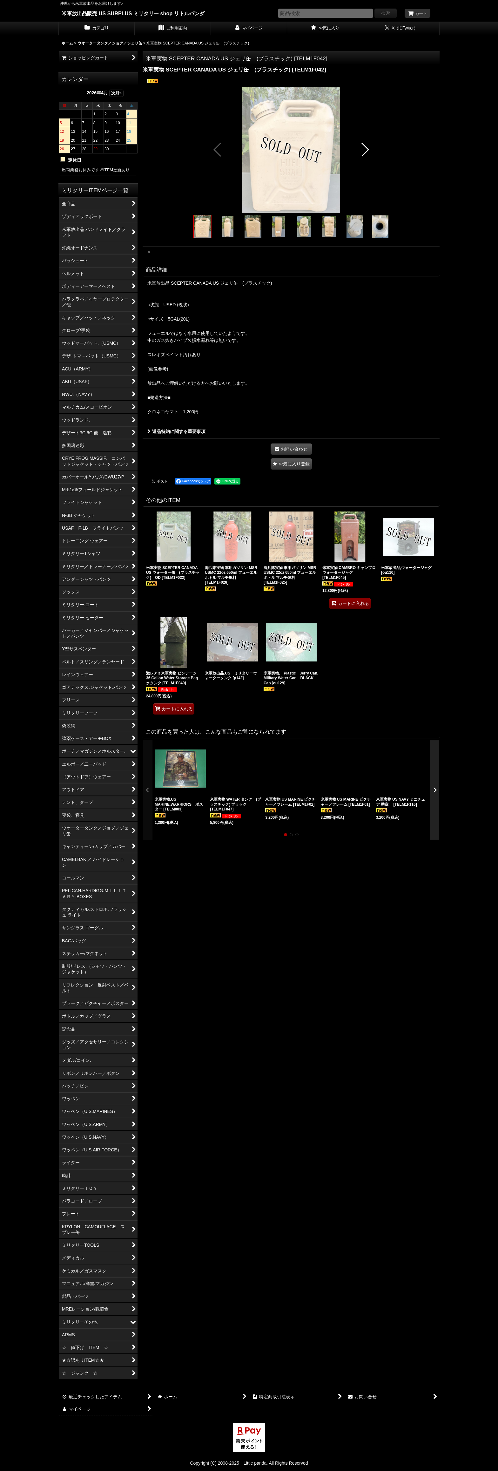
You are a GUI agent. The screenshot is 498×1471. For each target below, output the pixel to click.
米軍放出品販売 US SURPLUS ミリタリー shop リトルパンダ (133, 13)
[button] (217, 149)
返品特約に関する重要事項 (176, 431)
